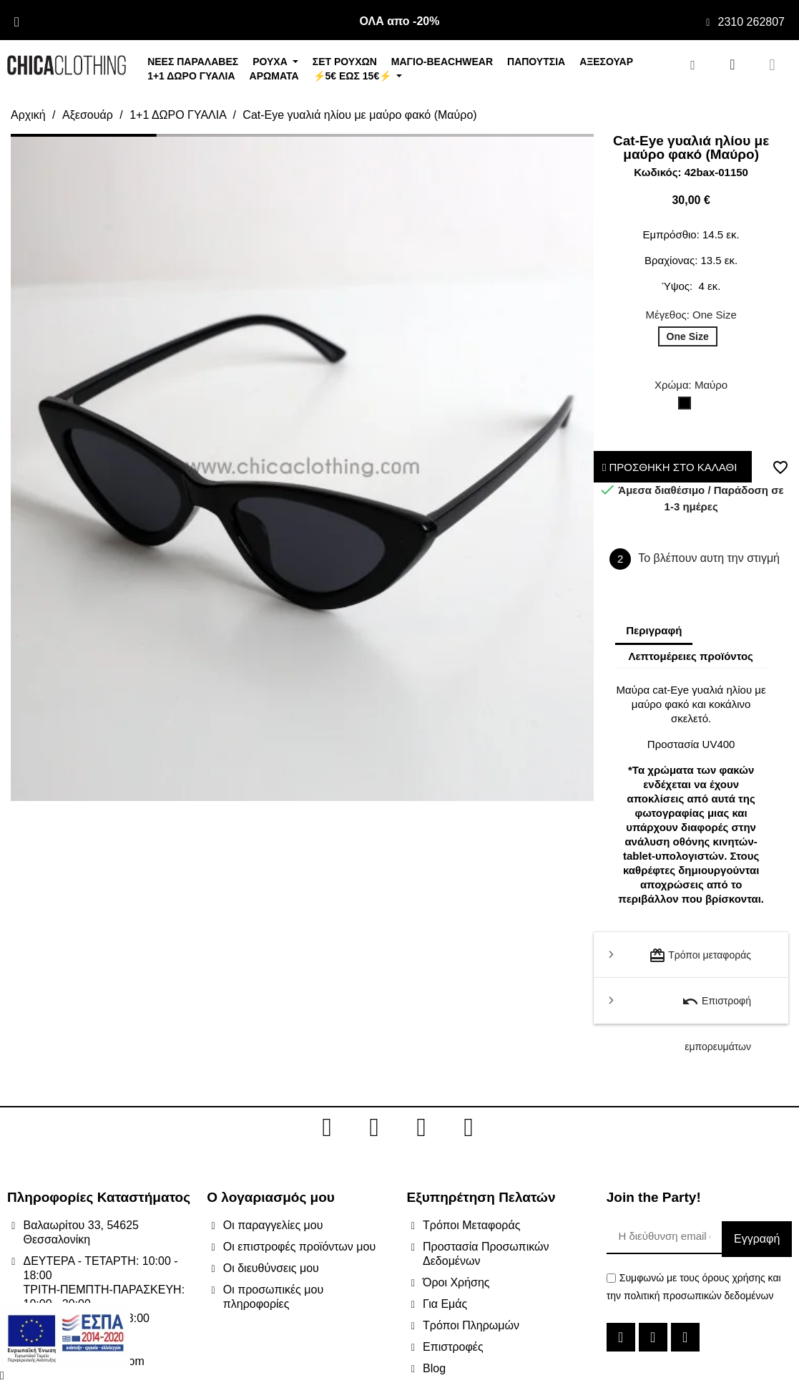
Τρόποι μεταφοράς (700, 955)
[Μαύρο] (687, 407)
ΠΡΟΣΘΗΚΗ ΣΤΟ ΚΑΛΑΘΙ (669, 467)
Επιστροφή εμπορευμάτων (716, 1008)
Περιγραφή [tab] (654, 630)
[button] (21, 467)
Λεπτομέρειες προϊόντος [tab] (690, 656)
